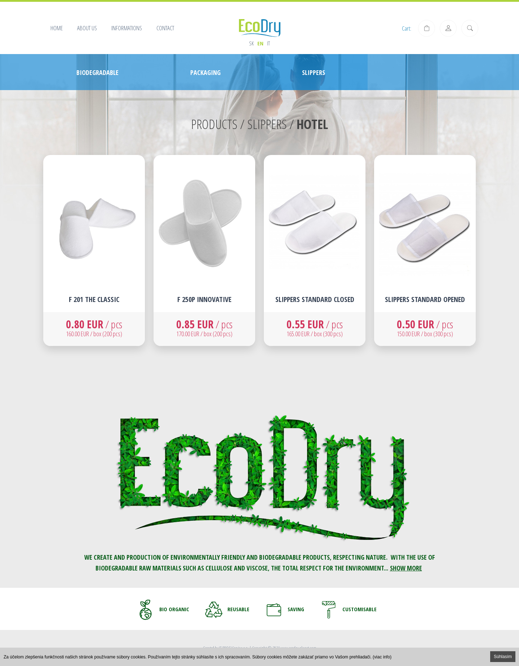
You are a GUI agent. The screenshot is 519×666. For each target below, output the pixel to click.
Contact (165, 28)
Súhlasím (503, 656)
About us (87, 28)
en (260, 43)
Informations (126, 28)
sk (251, 43)
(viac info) (382, 657)
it (268, 43)
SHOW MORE (406, 568)
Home (56, 28)
